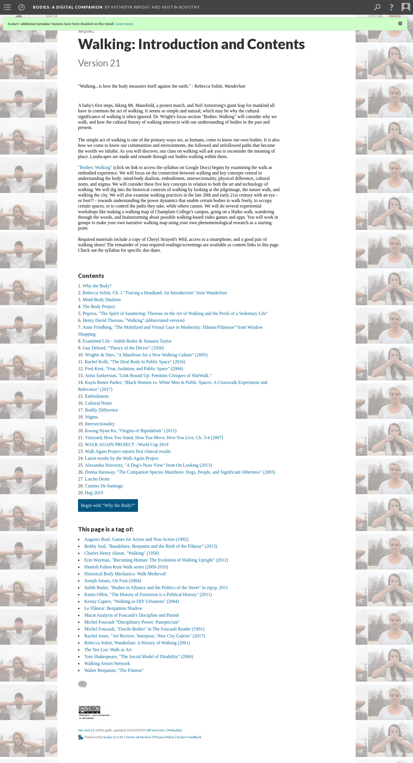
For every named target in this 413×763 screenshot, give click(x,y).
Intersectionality (100, 423)
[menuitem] (7, 7)
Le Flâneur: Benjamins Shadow (113, 608)
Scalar (107, 737)
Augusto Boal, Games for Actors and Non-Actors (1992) (136, 539)
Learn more (124, 24)
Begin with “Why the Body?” (108, 505)
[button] (391, 7)
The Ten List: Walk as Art (108, 649)
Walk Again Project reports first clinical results (128, 451)
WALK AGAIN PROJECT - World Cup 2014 (126, 444)
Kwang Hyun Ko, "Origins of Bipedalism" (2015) (130, 430)
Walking (86, 31)
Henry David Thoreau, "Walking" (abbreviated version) (133, 320)
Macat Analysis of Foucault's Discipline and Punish (131, 615)
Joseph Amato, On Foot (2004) (112, 580)
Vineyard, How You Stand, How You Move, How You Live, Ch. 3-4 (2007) (154, 437)
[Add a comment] (85, 684)
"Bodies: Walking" (95, 167)
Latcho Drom (97, 478)
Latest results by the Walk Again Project (122, 458)
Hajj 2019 (94, 492)
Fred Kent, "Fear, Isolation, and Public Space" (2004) (134, 368)
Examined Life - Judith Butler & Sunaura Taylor (127, 341)
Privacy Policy (163, 737)
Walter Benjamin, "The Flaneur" (114, 670)
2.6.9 (118, 737)
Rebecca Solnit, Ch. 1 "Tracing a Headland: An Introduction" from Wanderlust (155, 292)
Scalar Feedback (189, 737)
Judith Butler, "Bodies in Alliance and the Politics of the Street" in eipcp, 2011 (156, 587)
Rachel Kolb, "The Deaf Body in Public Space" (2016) (135, 361)
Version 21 (86, 730)
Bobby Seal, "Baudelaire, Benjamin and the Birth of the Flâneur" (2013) (150, 546)
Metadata (174, 730)
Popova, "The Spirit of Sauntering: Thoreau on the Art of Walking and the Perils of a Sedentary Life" (175, 313)
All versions (156, 730)
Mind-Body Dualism (102, 299)
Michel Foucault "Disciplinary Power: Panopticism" (132, 622)
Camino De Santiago (104, 485)
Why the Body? (97, 285)
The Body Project (99, 306)
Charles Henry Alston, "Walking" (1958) (121, 553)
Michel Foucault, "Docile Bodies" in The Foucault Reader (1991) (144, 628)
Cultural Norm (98, 403)
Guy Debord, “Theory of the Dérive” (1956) (123, 347)
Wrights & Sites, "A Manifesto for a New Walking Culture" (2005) (146, 354)
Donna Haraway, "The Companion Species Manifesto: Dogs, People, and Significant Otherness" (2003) (180, 472)
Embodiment (97, 396)
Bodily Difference (101, 410)
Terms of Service (138, 737)
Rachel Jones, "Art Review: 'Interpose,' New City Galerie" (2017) (144, 635)
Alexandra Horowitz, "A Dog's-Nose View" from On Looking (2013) (148, 465)
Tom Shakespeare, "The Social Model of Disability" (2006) (138, 656)
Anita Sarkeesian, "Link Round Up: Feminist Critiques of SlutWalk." (148, 375)
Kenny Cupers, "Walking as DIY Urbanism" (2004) (131, 601)
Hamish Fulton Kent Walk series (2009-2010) (126, 566)
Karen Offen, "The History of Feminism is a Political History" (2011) (148, 594)
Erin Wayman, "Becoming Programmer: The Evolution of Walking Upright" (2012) (156, 560)
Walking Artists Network (107, 663)
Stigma (91, 416)
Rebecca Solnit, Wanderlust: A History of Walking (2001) (137, 642)
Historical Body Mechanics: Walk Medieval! (125, 573)
